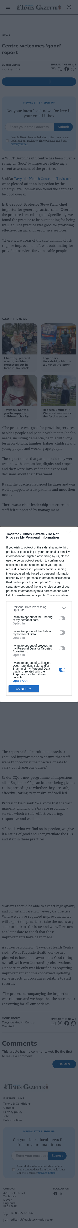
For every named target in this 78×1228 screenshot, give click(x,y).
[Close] (70, 534)
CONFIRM (24, 688)
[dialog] (39, 614)
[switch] (62, 618)
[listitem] (39, 608)
